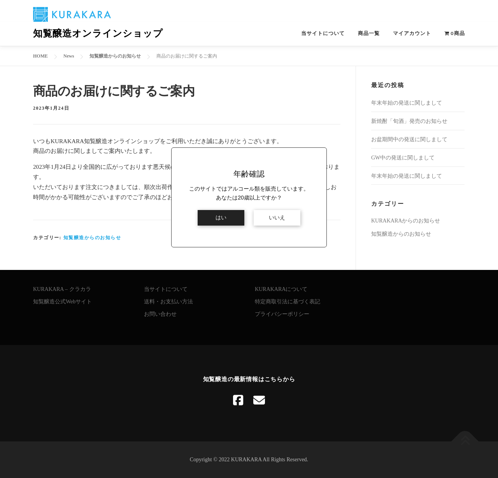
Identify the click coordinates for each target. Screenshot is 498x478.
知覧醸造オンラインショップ (98, 33)
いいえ (277, 218)
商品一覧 (369, 33)
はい (221, 218)
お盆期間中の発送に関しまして (409, 139)
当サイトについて (323, 33)
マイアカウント (412, 33)
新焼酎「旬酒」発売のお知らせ (409, 121)
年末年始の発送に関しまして (406, 103)
